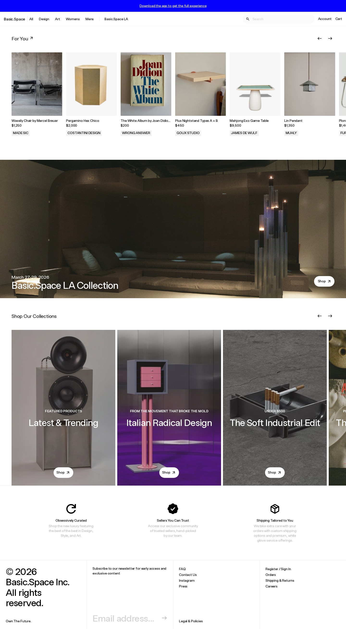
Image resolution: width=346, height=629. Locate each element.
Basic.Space (14, 19)
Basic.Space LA (116, 19)
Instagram (187, 580)
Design (44, 19)
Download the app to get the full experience (173, 6)
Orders (271, 575)
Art (57, 19)
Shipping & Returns (280, 580)
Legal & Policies (191, 621)
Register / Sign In (278, 569)
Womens (73, 19)
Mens (90, 19)
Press (183, 586)
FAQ (182, 569)
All (31, 19)
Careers (272, 586)
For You (23, 38)
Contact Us (188, 575)
